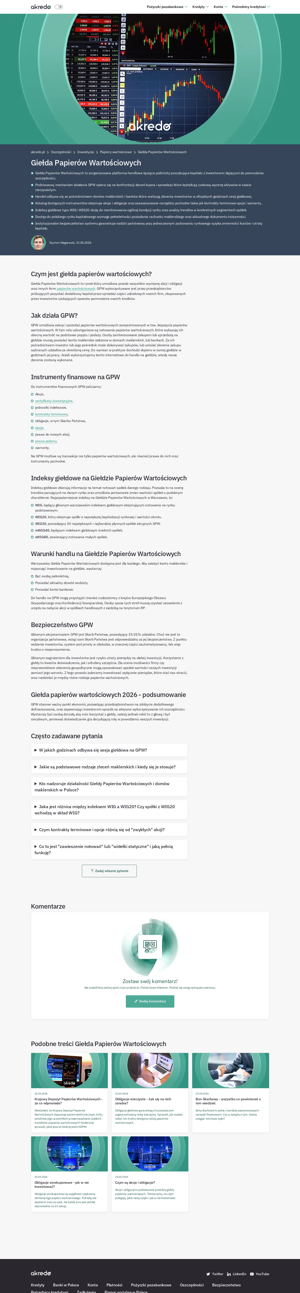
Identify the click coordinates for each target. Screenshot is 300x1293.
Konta (218, 6)
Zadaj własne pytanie (109, 871)
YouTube (259, 1274)
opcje (39, 427)
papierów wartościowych (76, 288)
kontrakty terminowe (51, 414)
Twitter (214, 1274)
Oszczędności (192, 1285)
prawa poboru (45, 441)
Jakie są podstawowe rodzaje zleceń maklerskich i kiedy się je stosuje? (107, 766)
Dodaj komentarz (150, 1001)
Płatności (114, 1285)
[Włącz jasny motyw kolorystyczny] (58, 6)
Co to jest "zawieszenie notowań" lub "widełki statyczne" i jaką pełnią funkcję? (104, 849)
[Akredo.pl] (41, 6)
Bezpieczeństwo (226, 1285)
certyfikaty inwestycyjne (53, 400)
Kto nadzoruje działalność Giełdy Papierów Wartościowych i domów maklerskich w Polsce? (102, 786)
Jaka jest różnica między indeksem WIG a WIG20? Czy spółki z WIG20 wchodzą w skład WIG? (105, 809)
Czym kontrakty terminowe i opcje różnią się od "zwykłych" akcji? (102, 829)
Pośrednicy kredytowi (249, 6)
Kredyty (198, 6)
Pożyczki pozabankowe (165, 6)
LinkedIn (236, 1274)
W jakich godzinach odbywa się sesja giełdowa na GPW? (93, 750)
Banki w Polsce (66, 1285)
